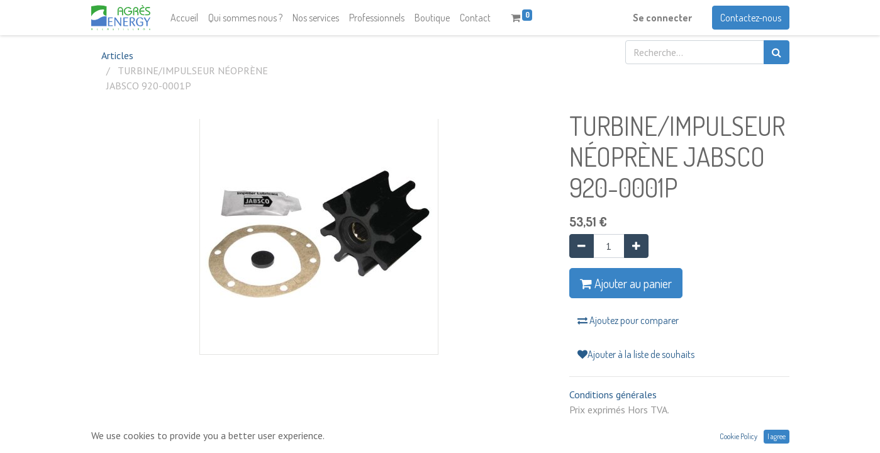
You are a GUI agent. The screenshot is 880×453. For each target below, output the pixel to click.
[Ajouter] (636, 246)
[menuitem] (184, 17)
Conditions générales (613, 394)
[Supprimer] (581, 246)
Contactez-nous (750, 17)
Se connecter (662, 17)
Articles (117, 55)
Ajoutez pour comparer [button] (628, 320)
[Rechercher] (776, 52)
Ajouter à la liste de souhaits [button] (635, 354)
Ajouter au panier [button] (626, 283)
